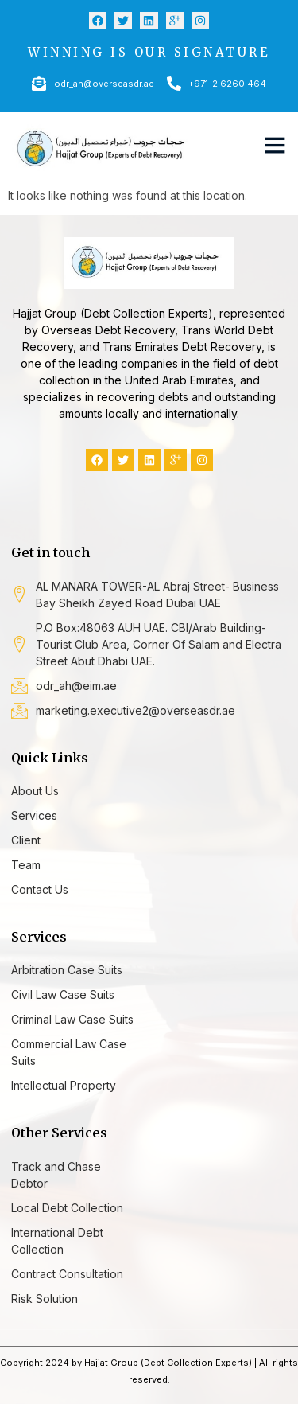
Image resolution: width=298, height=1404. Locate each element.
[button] (275, 145)
